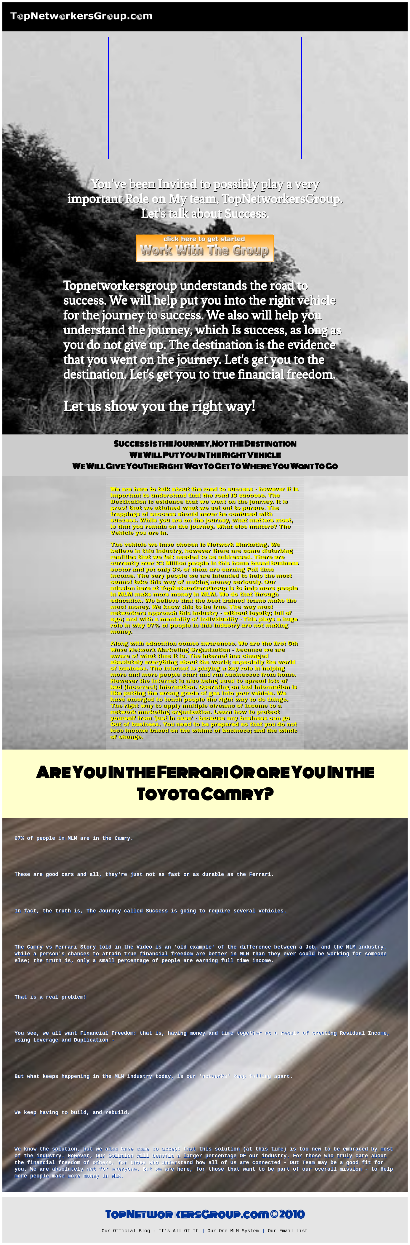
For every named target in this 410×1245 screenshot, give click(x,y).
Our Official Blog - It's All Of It (150, 1231)
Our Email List (288, 1231)
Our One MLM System (233, 1231)
